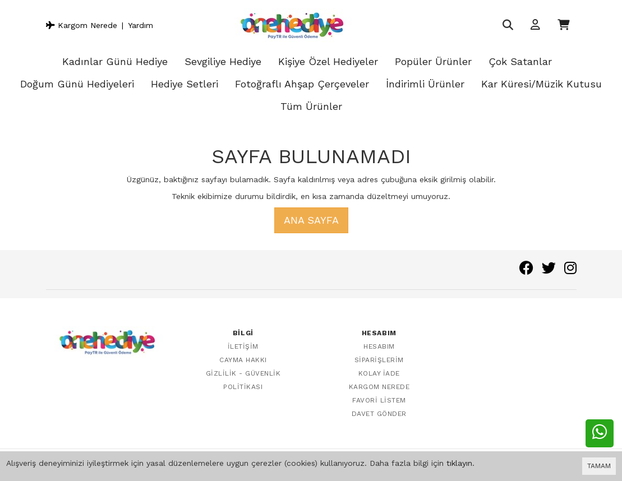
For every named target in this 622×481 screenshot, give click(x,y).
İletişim (243, 346)
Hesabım (379, 346)
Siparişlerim (379, 360)
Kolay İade (379, 373)
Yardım (140, 25)
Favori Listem (379, 400)
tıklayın (459, 463)
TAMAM (599, 466)
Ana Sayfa (311, 220)
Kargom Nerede (81, 25)
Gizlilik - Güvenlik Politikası (243, 380)
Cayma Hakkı (243, 360)
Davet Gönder (379, 414)
